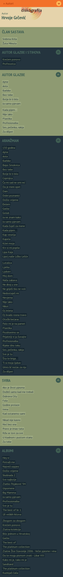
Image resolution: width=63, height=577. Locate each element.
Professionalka (11, 501)
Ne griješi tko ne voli (14, 289)
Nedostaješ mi (11, 293)
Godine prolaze (11, 405)
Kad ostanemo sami (14, 413)
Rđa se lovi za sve (13, 433)
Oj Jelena (8, 310)
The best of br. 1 (12, 510)
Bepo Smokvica (11, 165)
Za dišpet (8, 131)
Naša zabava (10, 280)
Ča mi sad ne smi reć (14, 182)
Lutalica (7, 262)
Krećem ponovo (11, 59)
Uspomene (8, 488)
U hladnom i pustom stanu (17, 437)
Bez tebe (8, 95)
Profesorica (9, 63)
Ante (5, 86)
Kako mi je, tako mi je (15, 559)
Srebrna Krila (10, 39)
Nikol (5, 306)
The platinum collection (16, 546)
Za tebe (7, 441)
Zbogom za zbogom (14, 520)
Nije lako (7, 114)
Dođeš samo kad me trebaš (18, 392)
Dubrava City (10, 396)
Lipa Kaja (8, 252)
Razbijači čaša (10, 572)
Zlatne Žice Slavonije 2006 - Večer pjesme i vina (29, 551)
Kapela (6, 239)
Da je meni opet (11, 186)
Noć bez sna (9, 424)
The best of (9, 542)
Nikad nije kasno (11, 420)
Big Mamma (9, 492)
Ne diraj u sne (10, 284)
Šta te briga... (10, 358)
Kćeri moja (8, 243)
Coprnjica (8, 178)
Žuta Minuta (9, 43)
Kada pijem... (10, 110)
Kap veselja (9, 234)
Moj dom (8, 275)
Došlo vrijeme (10, 200)
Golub (6, 213)
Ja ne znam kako (12, 217)
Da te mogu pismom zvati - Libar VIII (23, 555)
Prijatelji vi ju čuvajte (14, 336)
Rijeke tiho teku (11, 345)
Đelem (6, 204)
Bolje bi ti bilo (10, 99)
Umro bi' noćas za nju (14, 367)
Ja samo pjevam (11, 103)
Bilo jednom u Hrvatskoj (16, 533)
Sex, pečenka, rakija (13, 127)
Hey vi (6, 457)
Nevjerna (8, 297)
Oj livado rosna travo (14, 315)
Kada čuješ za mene (14, 226)
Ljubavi (7, 271)
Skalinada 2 (9, 475)
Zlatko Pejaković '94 (14, 484)
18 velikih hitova (12, 514)
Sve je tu (7, 354)
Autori (9, 3)
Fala (5, 400)
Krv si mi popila (11, 247)
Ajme (5, 81)
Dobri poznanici (11, 195)
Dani (5, 191)
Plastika (7, 118)
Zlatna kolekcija (12, 529)
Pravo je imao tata (13, 428)
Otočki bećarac (11, 319)
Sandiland (8, 564)
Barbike (7, 90)
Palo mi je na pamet (14, 323)
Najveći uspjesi (11, 466)
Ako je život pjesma (14, 387)
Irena (5, 409)
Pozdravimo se (11, 332)
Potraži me (9, 462)
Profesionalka (10, 123)
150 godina (9, 147)
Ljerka (6, 267)
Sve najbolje (9, 479)
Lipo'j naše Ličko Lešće (15, 256)
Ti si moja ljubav (12, 362)
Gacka (6, 208)
